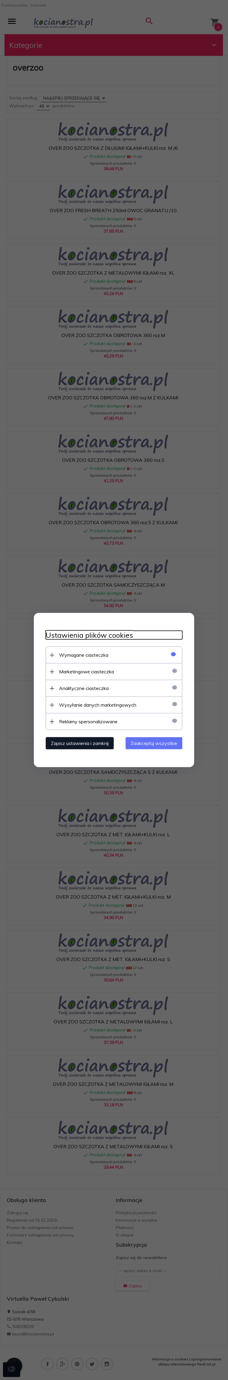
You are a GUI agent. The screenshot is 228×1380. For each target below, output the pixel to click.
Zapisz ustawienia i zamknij (80, 743)
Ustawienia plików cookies (89, 635)
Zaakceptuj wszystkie (154, 743)
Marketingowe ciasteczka (86, 672)
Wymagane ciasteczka (83, 655)
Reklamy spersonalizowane (88, 721)
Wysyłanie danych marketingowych (97, 705)
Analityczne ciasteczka (84, 688)
